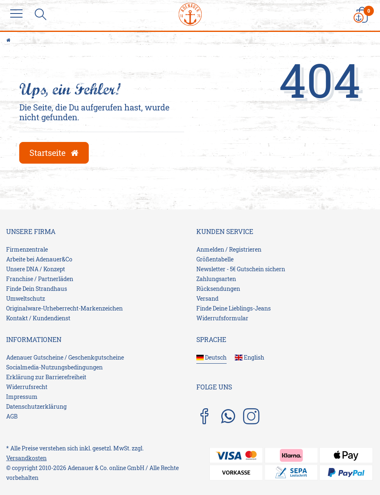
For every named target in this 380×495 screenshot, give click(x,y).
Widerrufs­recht (26, 387)
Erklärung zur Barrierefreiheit (46, 377)
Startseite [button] (54, 152)
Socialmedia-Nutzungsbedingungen (54, 367)
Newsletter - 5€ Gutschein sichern (240, 269)
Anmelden (210, 249)
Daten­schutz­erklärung (36, 406)
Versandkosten (26, 458)
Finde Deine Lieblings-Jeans (233, 308)
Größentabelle (215, 259)
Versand (207, 298)
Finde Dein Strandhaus (36, 288)
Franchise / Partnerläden (39, 279)
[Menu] (18, 14)
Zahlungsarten (216, 279)
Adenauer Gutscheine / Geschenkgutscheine (65, 357)
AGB (12, 416)
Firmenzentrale (27, 249)
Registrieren (245, 249)
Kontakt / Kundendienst (38, 318)
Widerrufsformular (222, 318)
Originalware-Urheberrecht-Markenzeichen (64, 308)
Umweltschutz (25, 298)
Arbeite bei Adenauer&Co (39, 259)
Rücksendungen (218, 288)
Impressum (22, 396)
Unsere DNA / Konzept (35, 269)
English (249, 357)
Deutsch (211, 357)
